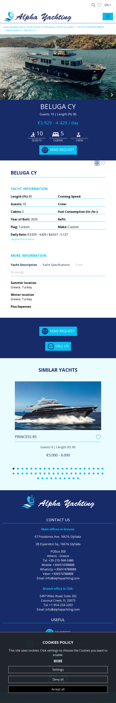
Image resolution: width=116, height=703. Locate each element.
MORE (58, 661)
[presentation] (4, 94)
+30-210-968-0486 (61, 560)
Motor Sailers (14, 30)
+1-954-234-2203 (61, 605)
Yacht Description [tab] (24, 265)
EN (107, 5)
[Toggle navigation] (108, 16)
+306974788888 (63, 565)
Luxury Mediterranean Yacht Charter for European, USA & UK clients (38, 27)
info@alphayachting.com (62, 578)
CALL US (58, 346)
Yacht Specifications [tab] (56, 265)
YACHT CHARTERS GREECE (90, 27)
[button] (99, 5)
